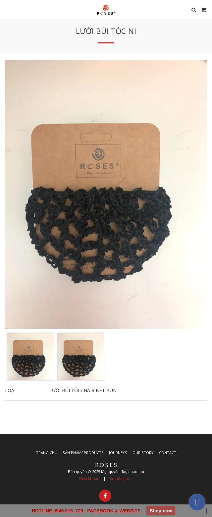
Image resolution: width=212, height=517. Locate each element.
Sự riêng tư (119, 478)
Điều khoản (89, 478)
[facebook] (197, 502)
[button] (7, 9)
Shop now (161, 510)
